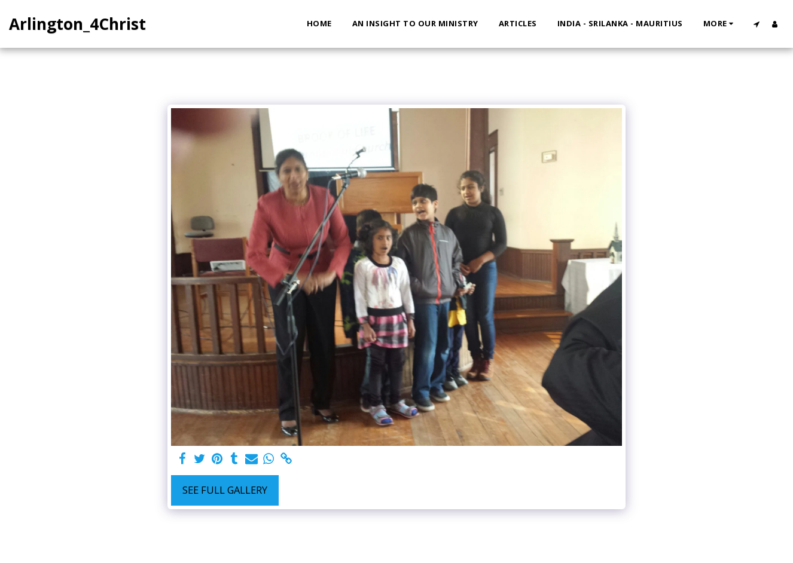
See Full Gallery (224, 490)
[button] (756, 24)
